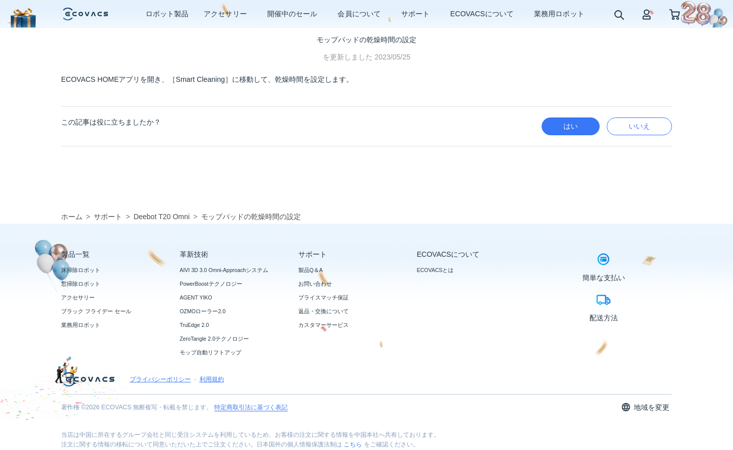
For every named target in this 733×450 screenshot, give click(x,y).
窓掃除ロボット (80, 284)
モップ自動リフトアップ (210, 352)
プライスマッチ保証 (323, 297)
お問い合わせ (315, 284)
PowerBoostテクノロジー (211, 284)
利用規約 (212, 379)
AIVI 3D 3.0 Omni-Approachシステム (224, 270)
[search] (619, 14)
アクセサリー (78, 297)
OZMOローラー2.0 (202, 311)
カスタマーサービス (323, 325)
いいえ (639, 126)
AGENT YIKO (196, 297)
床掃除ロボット (80, 270)
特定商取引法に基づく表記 (251, 407)
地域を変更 (645, 407)
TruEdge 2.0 (194, 325)
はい (570, 126)
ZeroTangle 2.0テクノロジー (214, 339)
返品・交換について (323, 311)
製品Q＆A (310, 270)
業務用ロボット (80, 325)
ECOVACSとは (435, 270)
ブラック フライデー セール (96, 311)
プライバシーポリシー (160, 379)
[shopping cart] (675, 14)
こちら (353, 444)
